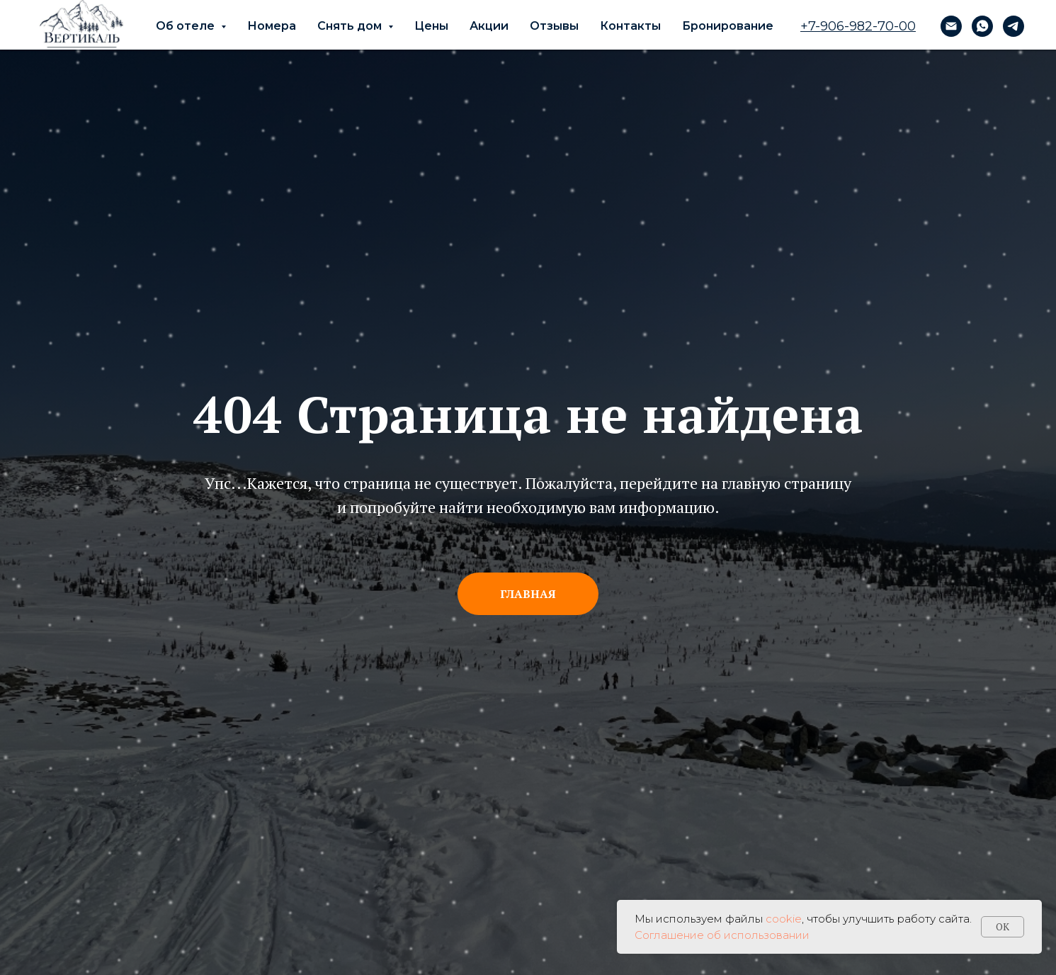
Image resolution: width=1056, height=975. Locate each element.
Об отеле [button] (186, 26)
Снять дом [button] (351, 26)
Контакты (630, 26)
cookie (784, 918)
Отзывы (554, 26)
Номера (271, 26)
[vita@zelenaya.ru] (951, 26)
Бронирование (727, 26)
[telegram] (1013, 26)
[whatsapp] (982, 26)
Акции (489, 26)
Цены (431, 26)
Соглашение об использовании (722, 935)
